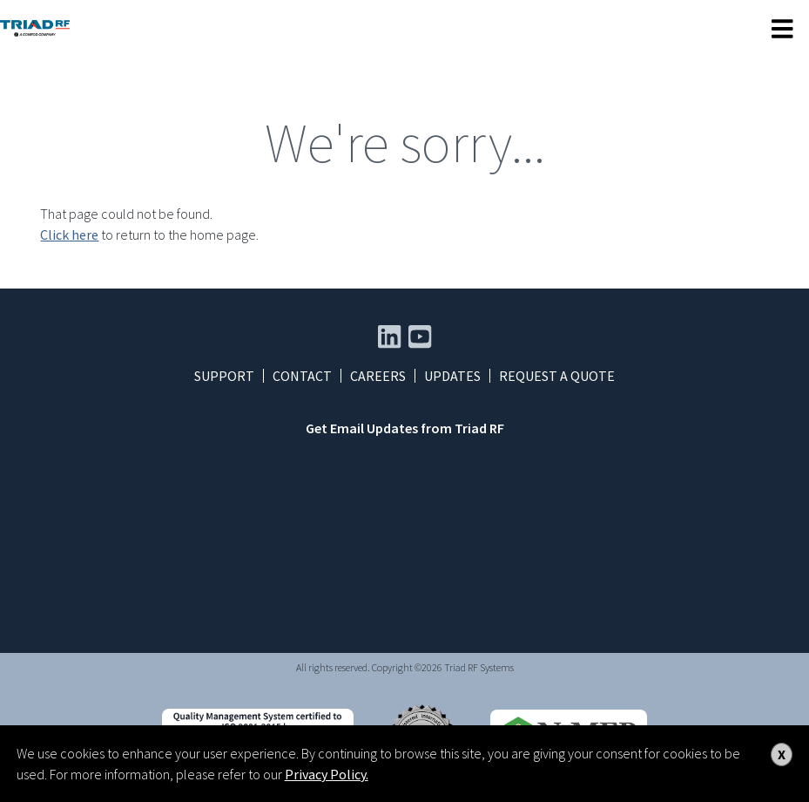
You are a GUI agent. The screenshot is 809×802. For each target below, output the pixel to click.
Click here (69, 234)
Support (224, 375)
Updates (452, 375)
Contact (302, 375)
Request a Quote (557, 375)
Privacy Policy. (326, 774)
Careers (378, 375)
